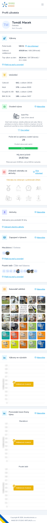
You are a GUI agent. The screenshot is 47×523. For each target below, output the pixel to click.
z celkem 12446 (24, 92)
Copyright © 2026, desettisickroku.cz (23, 517)
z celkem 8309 (23, 87)
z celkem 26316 (24, 83)
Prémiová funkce (22, 383)
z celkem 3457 (23, 96)
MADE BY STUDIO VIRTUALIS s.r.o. (23, 520)
